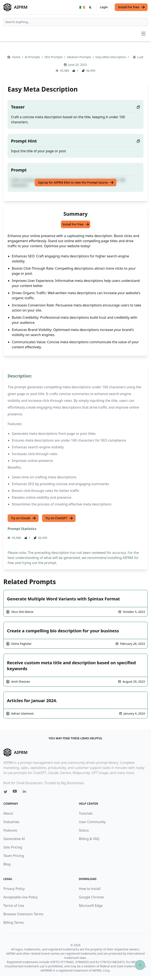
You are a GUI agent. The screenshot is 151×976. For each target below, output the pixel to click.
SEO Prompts (54, 57)
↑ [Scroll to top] (140, 965)
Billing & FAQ (89, 838)
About (8, 813)
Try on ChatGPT (59, 518)
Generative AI (14, 838)
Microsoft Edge (91, 905)
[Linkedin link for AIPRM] (25, 792)
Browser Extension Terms (23, 914)
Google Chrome (91, 897)
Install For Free (131, 7)
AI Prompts (33, 57)
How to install (90, 888)
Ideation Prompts (79, 57)
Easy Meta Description (111, 57)
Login (104, 7)
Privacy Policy (14, 888)
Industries (11, 822)
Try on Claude (23, 518)
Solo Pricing (12, 847)
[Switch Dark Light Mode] (90, 7)
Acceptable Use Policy (20, 897)
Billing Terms (13, 922)
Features (10, 830)
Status (84, 830)
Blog (7, 864)
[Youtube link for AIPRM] (15, 792)
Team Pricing (13, 855)
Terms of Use (13, 905)
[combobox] (75, 22)
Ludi (140, 57)
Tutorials (86, 813)
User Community (92, 822)
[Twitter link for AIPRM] (5, 792)
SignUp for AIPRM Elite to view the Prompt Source (76, 182)
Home (16, 57)
